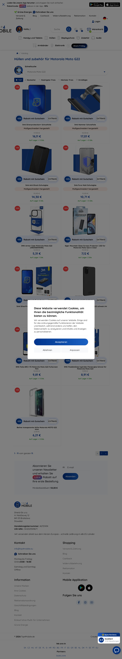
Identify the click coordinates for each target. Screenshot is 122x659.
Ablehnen (47, 350)
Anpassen (75, 350)
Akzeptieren (61, 342)
